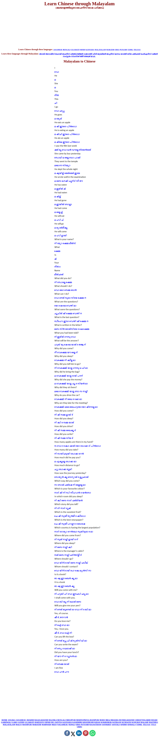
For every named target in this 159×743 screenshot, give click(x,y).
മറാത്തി (124, 54)
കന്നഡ (117, 54)
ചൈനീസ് (66, 54)
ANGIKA (11, 720)
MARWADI (46, 725)
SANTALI (116, 725)
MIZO (54, 725)
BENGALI (66, 50)
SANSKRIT (106, 725)
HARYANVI (40, 722)
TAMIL (130, 50)
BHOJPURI (71, 720)
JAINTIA (58, 722)
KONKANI (116, 722)
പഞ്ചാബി (136, 54)
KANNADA (90, 50)
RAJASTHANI (95, 725)
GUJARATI (75, 50)
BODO (102, 720)
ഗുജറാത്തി (88, 54)
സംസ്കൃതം (67, 56)
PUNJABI (123, 50)
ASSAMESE (57, 50)
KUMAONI (126, 722)
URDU (79, 727)
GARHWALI (6, 722)
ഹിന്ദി (95, 54)
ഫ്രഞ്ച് (73, 54)
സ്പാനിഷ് (75, 56)
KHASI (97, 722)
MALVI (19, 725)
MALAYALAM (100, 50)
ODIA (117, 50)
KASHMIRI (77, 722)
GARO (14, 722)
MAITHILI (153, 722)
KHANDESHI (88, 722)
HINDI (82, 50)
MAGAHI (144, 722)
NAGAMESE (62, 725)
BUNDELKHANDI (126, 720)
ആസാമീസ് (50, 54)
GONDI (21, 722)
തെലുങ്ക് (87, 56)
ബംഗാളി (58, 54)
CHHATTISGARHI (143, 720)
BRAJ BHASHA (112, 720)
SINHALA (131, 725)
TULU (153, 725)
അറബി (42, 54)
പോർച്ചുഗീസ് (146, 54)
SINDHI (123, 725)
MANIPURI (27, 725)
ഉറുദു (93, 56)
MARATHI (110, 50)
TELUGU (137, 50)
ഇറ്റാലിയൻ (101, 54)
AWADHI (30, 720)
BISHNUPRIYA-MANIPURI (87, 720)
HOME (4, 720)
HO (52, 722)
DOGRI (154, 720)
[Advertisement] (79, 28)
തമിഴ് (82, 56)
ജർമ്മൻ (80, 54)
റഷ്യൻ (154, 54)
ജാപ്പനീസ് (110, 54)
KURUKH (136, 722)
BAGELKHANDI (41, 720)
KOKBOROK (106, 722)
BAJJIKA (53, 720)
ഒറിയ (129, 54)
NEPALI (71, 725)
